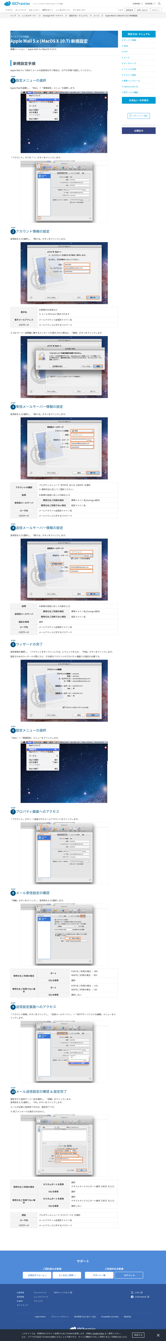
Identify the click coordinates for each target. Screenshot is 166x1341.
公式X (138, 1293)
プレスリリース (40, 1293)
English (20, 1301)
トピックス (38, 1301)
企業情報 (20, 1293)
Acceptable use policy (110, 1317)
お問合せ (138, 130)
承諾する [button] (138, 1335)
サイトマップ (22, 1305)
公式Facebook (142, 1297)
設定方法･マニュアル (139, 34)
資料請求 (129, 10)
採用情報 (20, 1297)
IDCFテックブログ (63, 1293)
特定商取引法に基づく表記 (85, 1317)
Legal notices (40, 1317)
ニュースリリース (41, 1297)
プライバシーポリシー (60, 1317)
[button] (129, 1337)
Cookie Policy (98, 1333)
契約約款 (127, 1317)
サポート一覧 (99, 1275)
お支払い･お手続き (139, 100)
